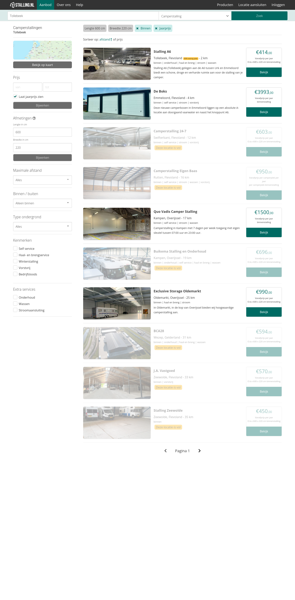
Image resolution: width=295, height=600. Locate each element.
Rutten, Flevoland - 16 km (171, 177)
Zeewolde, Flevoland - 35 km (173, 417)
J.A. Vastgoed (164, 370)
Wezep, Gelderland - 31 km (172, 337)
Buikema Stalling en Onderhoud (180, 251)
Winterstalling (28, 261)
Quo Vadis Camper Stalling (175, 211)
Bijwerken (42, 105)
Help (79, 4)
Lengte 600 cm (95, 28)
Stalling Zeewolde (168, 410)
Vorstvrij (24, 267)
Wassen (24, 303)
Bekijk (264, 72)
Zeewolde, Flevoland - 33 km (173, 377)
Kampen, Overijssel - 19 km (173, 258)
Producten (225, 4)
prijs (120, 39)
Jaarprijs (165, 28)
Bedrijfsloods (28, 274)
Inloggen (278, 4)
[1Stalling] (22, 5)
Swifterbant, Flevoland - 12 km (175, 138)
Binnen (146, 28)
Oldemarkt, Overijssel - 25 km (174, 298)
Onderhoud (27, 297)
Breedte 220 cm (121, 28)
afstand (105, 39)
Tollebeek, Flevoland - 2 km (181, 58)
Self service (26, 248)
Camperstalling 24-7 (170, 131)
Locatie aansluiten (252, 4)
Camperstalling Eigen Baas (175, 171)
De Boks (160, 91)
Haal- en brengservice (34, 255)
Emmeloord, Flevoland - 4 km (174, 98)
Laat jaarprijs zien (31, 96)
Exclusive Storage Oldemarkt (177, 291)
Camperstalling (195, 16)
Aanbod (46, 4)
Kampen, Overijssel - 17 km (173, 218)
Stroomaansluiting (31, 310)
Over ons (64, 4)
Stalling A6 (162, 51)
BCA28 (159, 331)
